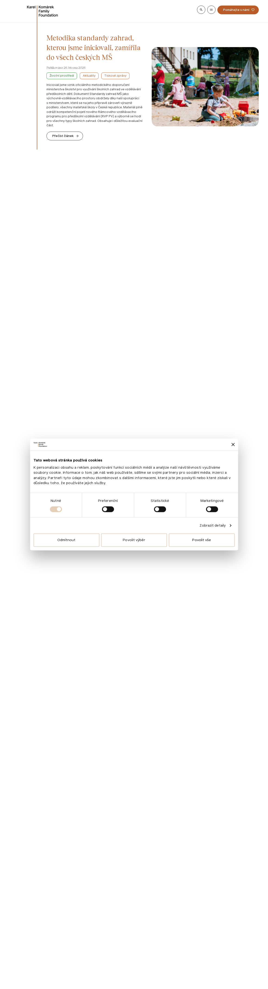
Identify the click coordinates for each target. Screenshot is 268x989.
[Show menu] (211, 10)
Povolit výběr (134, 540)
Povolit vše (201, 540)
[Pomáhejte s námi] (238, 10)
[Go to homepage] (42, 11)
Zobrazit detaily (213, 525)
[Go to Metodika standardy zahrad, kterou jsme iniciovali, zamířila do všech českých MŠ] (64, 136)
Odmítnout (66, 540)
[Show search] (201, 10)
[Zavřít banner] (233, 444)
